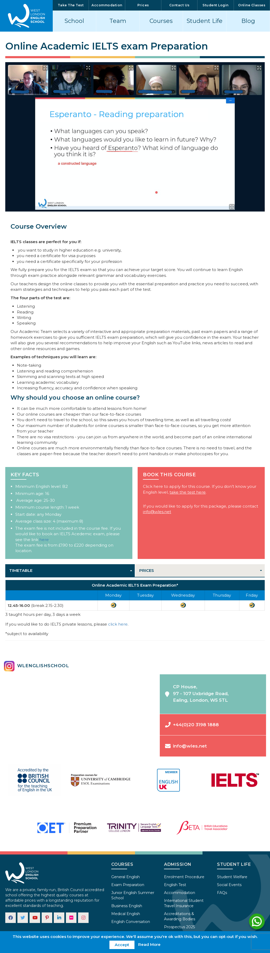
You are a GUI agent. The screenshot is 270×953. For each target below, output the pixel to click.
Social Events (229, 884)
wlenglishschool (36, 666)
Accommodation (106, 5)
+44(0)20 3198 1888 (192, 725)
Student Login (215, 5)
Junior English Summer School (132, 895)
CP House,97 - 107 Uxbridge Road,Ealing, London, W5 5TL (197, 693)
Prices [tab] (146, 570)
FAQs (222, 892)
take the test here (188, 492)
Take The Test (71, 5)
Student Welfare (232, 877)
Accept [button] (122, 944)
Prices (143, 5)
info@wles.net (157, 511)
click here (118, 624)
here (44, 539)
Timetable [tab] (20, 570)
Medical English (125, 913)
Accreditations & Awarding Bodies (179, 916)
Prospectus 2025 (179, 927)
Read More (149, 944)
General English (125, 877)
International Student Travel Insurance (184, 903)
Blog (248, 20)
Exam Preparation (127, 884)
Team (117, 20)
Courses (161, 20)
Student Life (205, 20)
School (74, 20)
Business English (126, 905)
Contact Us (179, 5)
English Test (175, 884)
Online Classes (251, 5)
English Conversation (130, 921)
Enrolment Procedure (184, 877)
